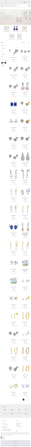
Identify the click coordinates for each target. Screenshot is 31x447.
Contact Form (4, 422)
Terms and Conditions (19, 422)
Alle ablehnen (15, 445)
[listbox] (14, 51)
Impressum (17, 424)
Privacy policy (4, 434)
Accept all (15, 441)
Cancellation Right (19, 426)
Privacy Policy (18, 425)
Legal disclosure (10, 434)
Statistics (3, 437)
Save (15, 443)
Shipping (15, 61)
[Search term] (22, 6)
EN (28, 2)
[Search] (29, 6)
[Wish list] (24, 2)
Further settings (3, 438)
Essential (3, 436)
